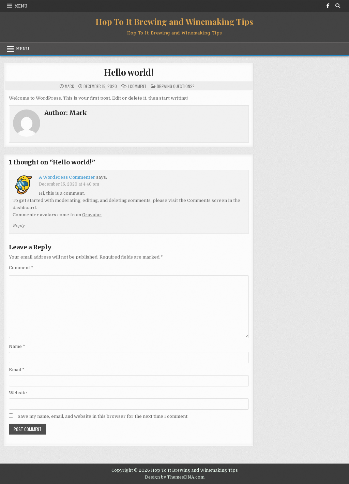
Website (18, 392)
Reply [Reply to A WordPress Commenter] (19, 225)
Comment (21, 267)
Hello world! (129, 72)
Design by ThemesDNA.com (174, 477)
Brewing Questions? (176, 86)
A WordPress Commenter (67, 177)
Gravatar (92, 214)
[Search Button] (338, 6)
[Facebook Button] (328, 6)
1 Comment (137, 86)
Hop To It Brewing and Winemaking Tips (174, 21)
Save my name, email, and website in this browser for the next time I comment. (103, 416)
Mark (69, 86)
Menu (21, 6)
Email (17, 369)
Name (17, 346)
